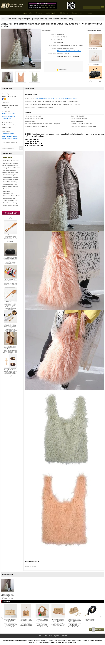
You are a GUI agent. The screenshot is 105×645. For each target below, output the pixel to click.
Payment (56, 636)
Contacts (89, 13)
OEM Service (64, 13)
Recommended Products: (94, 30)
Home (14, 13)
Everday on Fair (77, 13)
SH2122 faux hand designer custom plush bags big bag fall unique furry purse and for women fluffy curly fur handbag (7, 595)
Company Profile (26, 13)
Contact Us (64, 636)
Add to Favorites (63, 69)
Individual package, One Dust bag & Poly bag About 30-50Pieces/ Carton (55, 98)
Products (39, 13)
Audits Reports (50, 13)
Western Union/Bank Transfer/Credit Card (69, 51)
